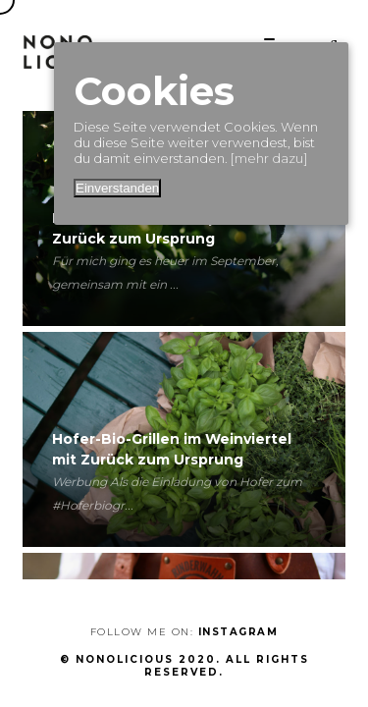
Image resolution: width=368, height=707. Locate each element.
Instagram (238, 631)
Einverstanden (117, 188)
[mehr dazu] (269, 158)
